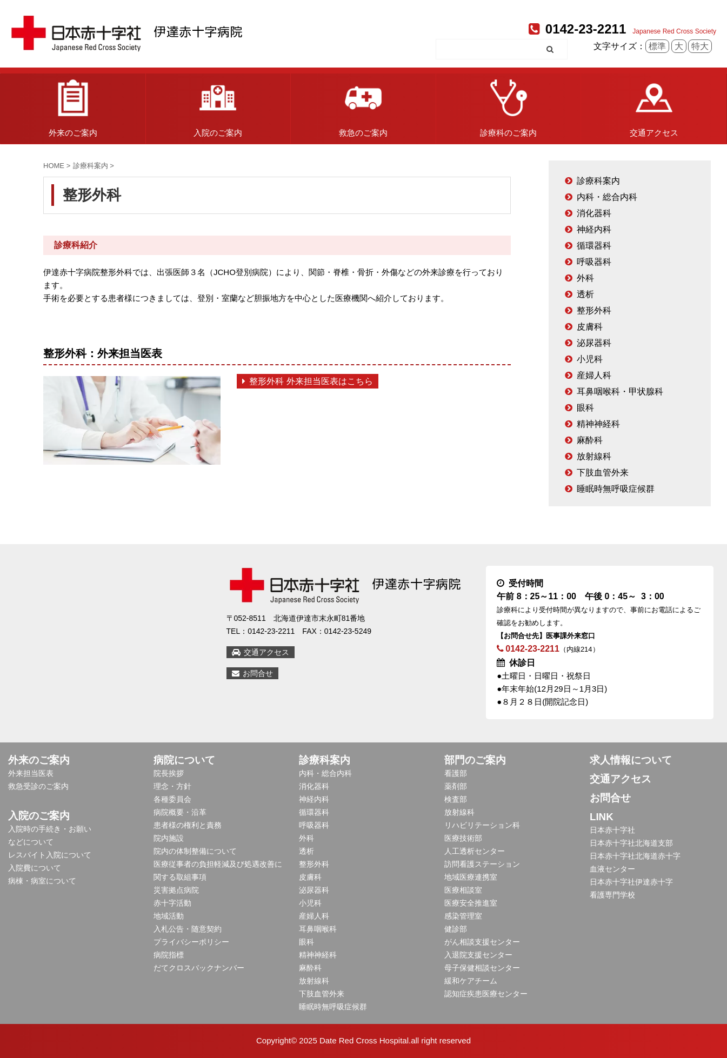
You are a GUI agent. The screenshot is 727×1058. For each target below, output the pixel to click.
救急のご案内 (363, 105)
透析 (585, 294)
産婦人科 (594, 375)
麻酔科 (590, 440)
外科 (585, 278)
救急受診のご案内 (38, 786)
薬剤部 (455, 786)
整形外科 (594, 310)
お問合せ (253, 673)
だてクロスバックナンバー (199, 967)
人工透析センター (474, 851)
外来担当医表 (31, 773)
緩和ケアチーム (470, 980)
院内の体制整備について (195, 851)
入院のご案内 (218, 105)
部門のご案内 (475, 760)
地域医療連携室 (470, 877)
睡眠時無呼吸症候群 (616, 488)
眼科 (585, 407)
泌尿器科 (594, 342)
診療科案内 (598, 180)
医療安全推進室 (470, 903)
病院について (184, 760)
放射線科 (594, 456)
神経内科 (594, 229)
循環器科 (594, 245)
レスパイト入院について (49, 855)
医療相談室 (463, 890)
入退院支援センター (478, 954)
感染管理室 (463, 916)
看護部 (455, 773)
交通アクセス (654, 105)
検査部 (455, 799)
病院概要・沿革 (180, 812)
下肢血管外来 (603, 472)
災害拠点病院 (176, 890)
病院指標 (169, 954)
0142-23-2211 (577, 29)
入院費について (34, 867)
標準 (657, 46)
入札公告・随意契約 (188, 929)
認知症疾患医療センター (486, 993)
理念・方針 (172, 786)
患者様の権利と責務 (188, 825)
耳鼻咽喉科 (318, 929)
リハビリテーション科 (482, 825)
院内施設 (169, 838)
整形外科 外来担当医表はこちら (307, 381)
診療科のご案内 (508, 105)
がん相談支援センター (482, 942)
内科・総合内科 (607, 197)
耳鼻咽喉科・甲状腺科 (620, 391)
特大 (700, 46)
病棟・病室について (42, 880)
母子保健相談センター (482, 967)
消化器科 (594, 213)
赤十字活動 (172, 903)
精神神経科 (598, 423)
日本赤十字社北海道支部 (631, 843)
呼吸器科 (594, 261)
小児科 (590, 359)
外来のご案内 (73, 105)
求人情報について (631, 760)
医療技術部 (463, 838)
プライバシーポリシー (191, 942)
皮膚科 (590, 326)
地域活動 (169, 916)
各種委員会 (172, 799)
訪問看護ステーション (482, 864)
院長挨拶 (169, 773)
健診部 (455, 929)
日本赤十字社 (612, 830)
